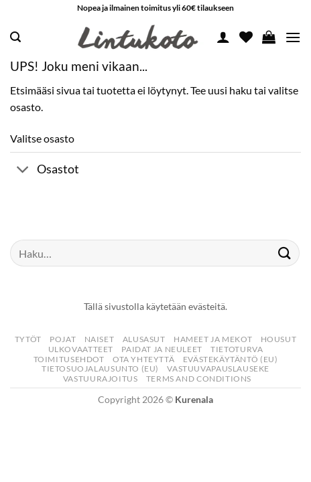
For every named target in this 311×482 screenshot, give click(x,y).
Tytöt (28, 339)
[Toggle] (23, 170)
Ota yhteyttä (143, 359)
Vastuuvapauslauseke (218, 369)
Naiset (99, 339)
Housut (279, 339)
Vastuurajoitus (100, 379)
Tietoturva (236, 349)
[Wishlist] (246, 37)
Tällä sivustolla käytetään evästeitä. (155, 306)
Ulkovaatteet (80, 349)
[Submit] (284, 253)
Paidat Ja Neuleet (161, 349)
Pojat (63, 339)
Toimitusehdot (69, 359)
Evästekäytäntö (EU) (230, 359)
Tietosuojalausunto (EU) (100, 369)
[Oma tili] (223, 37)
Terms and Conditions (198, 379)
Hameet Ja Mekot (213, 339)
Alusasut (144, 339)
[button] (15, 37)
